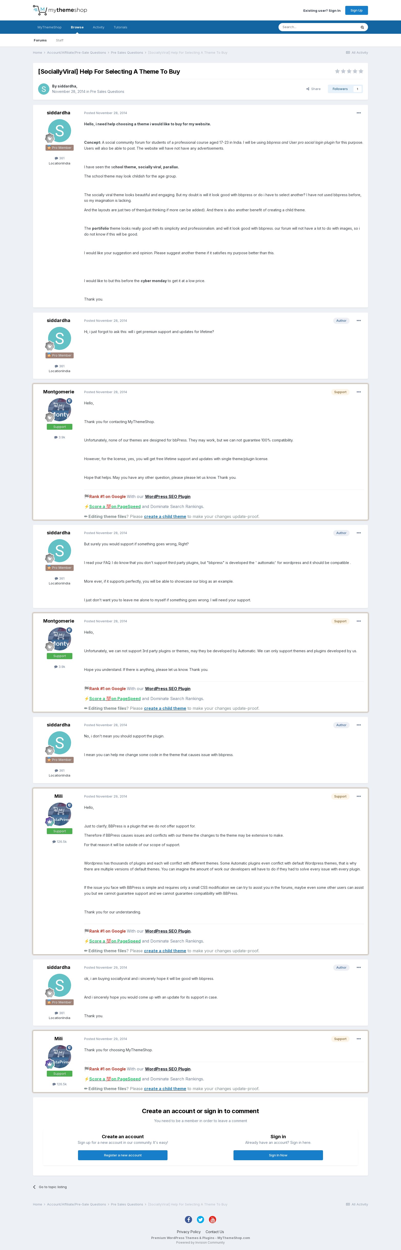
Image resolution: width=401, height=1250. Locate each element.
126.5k (59, 841)
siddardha (67, 86)
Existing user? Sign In (322, 10)
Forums (40, 40)
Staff (59, 40)
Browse (77, 29)
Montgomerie (58, 391)
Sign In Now (278, 1155)
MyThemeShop (50, 27)
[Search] (305, 27)
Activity (98, 27)
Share (313, 89)
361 (59, 158)
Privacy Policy (189, 1232)
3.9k (59, 437)
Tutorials (120, 27)
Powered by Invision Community (200, 1242)
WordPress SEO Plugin (168, 496)
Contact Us (215, 1232)
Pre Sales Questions (107, 91)
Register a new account (123, 1155)
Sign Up (357, 10)
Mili (58, 796)
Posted (105, 113)
